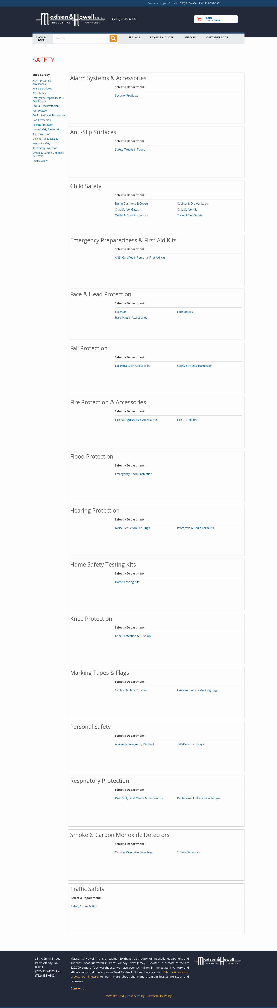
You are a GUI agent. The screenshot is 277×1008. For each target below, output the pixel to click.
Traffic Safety (40, 160)
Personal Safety (41, 143)
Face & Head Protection (46, 105)
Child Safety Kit (187, 209)
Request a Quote (162, 37)
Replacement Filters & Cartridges (198, 798)
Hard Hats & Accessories (131, 317)
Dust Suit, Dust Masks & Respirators (139, 798)
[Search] (113, 38)
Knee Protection (41, 134)
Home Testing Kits (127, 582)
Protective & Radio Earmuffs (195, 528)
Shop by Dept (41, 39)
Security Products (126, 95)
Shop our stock (174, 972)
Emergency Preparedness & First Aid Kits (48, 99)
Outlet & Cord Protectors (131, 215)
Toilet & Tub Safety (190, 215)
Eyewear (120, 312)
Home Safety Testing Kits (47, 129)
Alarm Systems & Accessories (42, 82)
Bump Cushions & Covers (132, 203)
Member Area (115, 996)
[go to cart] (218, 19)
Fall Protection (40, 110)
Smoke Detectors (188, 852)
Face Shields (185, 312)
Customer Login (157, 3)
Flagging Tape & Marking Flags (197, 690)
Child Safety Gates (127, 209)
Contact (172, 3)
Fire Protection (187, 420)
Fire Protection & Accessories (49, 115)
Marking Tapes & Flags (45, 138)
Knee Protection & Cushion (133, 636)
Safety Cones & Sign (84, 906)
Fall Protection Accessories (132, 366)
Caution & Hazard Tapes (131, 690)
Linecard (190, 37)
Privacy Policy (136, 996)
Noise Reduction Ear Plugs (132, 528)
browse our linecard (84, 977)
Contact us (78, 988)
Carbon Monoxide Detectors (134, 852)
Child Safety (39, 93)
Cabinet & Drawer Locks (193, 203)
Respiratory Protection (45, 148)
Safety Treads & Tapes (130, 149)
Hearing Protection (43, 124)
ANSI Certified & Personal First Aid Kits (140, 257)
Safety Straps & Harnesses (194, 366)
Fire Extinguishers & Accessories (136, 420)
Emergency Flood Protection (133, 474)
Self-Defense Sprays (190, 744)
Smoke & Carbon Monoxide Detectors (48, 154)
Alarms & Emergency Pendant (134, 744)
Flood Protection (42, 120)
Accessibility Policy (160, 996)
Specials (134, 37)
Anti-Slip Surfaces (42, 88)
